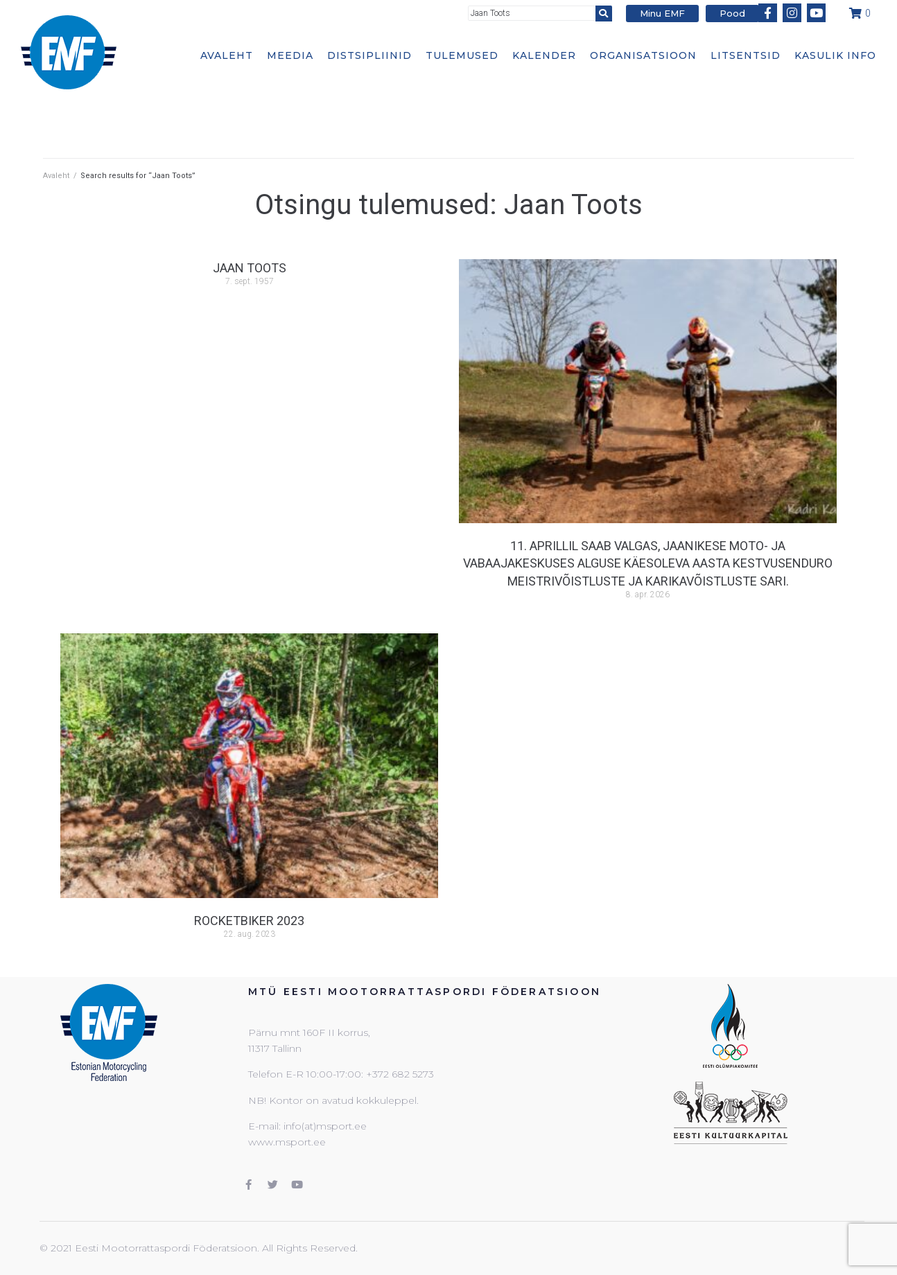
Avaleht (56, 175)
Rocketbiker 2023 (249, 920)
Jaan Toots (249, 268)
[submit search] (603, 13)
